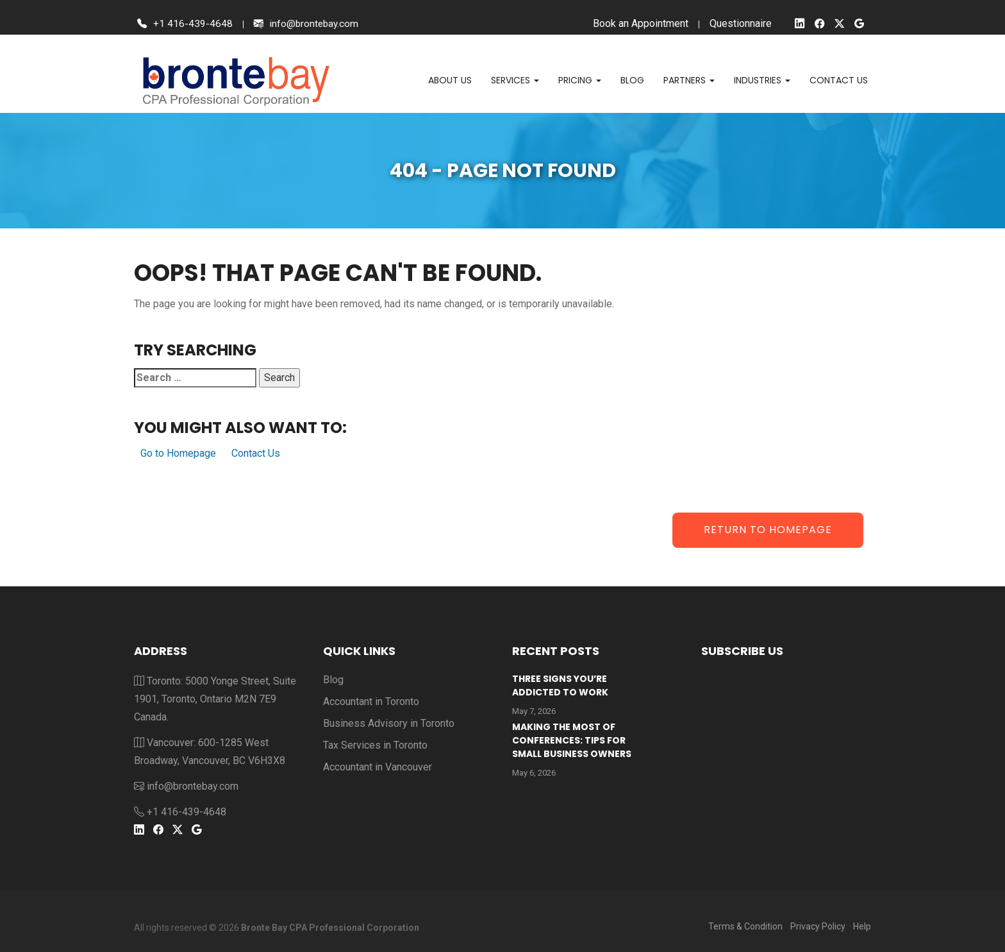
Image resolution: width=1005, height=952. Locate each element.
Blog (632, 80)
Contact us (839, 80)
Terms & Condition (745, 926)
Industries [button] (762, 80)
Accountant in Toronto (371, 701)
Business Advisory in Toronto (388, 723)
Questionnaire (738, 23)
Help (862, 926)
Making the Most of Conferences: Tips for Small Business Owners (571, 740)
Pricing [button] (579, 80)
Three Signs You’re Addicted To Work (560, 685)
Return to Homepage (768, 529)
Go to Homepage (178, 453)
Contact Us (255, 453)
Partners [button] (689, 80)
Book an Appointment (638, 23)
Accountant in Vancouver (377, 767)
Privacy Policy (817, 926)
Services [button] (515, 80)
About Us (450, 80)
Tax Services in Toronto (375, 745)
